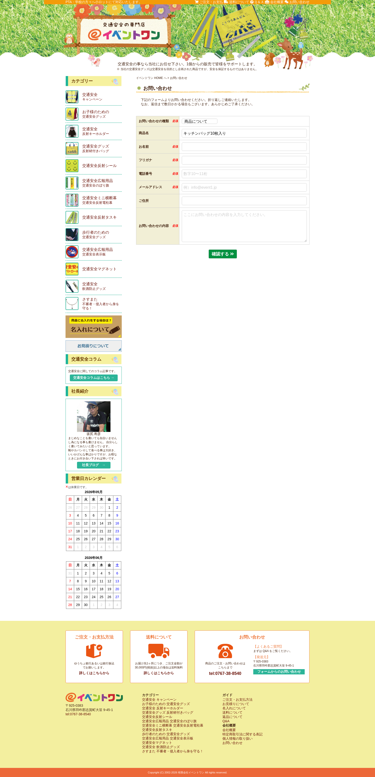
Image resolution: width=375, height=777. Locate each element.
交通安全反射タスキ (157, 730)
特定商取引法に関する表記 (242, 734)
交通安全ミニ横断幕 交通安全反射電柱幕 (172, 725)
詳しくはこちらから (94, 673)
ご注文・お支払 (209, 2)
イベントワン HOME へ (151, 78)
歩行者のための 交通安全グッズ (166, 734)
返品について (232, 717)
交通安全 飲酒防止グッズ (161, 747)
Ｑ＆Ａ (257, 2)
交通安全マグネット (157, 742)
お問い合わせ (297, 2)
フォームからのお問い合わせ (279, 671)
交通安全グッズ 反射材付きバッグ (167, 712)
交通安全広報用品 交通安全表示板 (167, 738)
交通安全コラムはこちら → (93, 378)
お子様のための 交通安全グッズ (166, 704)
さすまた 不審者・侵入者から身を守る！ (172, 751)
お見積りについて (235, 704)
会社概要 (274, 2)
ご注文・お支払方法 (237, 699)
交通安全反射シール (157, 717)
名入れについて (234, 708)
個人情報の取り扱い (237, 738)
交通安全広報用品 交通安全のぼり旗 (169, 721)
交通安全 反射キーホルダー (162, 708)
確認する (223, 254)
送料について (236, 2)
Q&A (226, 721)
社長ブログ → (93, 465)
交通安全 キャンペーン (159, 699)
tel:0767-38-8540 (225, 673)
